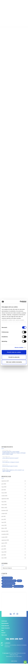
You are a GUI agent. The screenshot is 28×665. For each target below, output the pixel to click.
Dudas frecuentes (5, 628)
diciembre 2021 (4, 510)
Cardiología (4, 621)
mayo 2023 (3, 486)
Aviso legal (13, 653)
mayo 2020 (3, 552)
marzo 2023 (4, 492)
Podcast (3, 632)
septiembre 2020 (5, 540)
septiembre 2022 (5, 498)
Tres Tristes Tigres (18, 656)
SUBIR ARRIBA (14, 661)
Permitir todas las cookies (14, 352)
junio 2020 (3, 549)
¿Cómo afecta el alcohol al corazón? (10, 458)
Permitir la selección (14, 357)
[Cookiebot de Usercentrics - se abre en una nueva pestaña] (20, 302)
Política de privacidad (20, 653)
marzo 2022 (4, 504)
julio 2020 (3, 546)
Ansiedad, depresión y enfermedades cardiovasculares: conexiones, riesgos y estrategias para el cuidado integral (14, 453)
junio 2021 (3, 519)
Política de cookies (14, 654)
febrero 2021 (4, 528)
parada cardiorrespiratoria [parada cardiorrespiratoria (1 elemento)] (8, 583)
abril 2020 (3, 554)
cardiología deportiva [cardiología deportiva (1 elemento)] (7, 577)
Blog (2, 630)
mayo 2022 (3, 501)
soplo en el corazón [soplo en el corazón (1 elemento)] (18, 586)
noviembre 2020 (5, 534)
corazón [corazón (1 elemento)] (19, 580)
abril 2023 (3, 489)
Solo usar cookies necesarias (14, 362)
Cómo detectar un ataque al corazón (10, 462)
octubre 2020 (4, 537)
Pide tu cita (4, 635)
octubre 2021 (4, 513)
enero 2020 (3, 557)
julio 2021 (3, 516)
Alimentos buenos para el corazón (10, 466)
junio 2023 (3, 483)
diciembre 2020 (4, 531)
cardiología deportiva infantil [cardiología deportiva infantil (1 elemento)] (9, 580)
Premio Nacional (5, 625)
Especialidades (4, 623)
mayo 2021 (3, 522)
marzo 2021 (3, 525)
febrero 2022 (4, 507)
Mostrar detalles (19, 347)
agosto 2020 (4, 543)
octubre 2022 (4, 495)
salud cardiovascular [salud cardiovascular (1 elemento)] (7, 586)
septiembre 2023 (5, 481)
